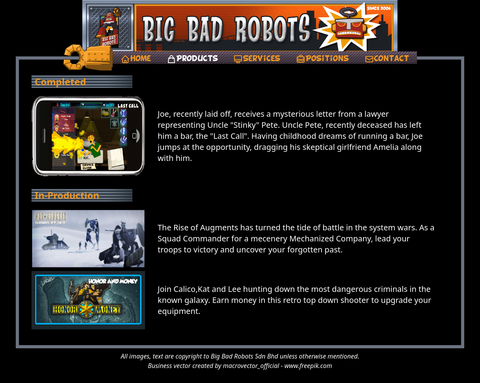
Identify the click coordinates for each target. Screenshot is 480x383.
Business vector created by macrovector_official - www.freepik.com (240, 365)
